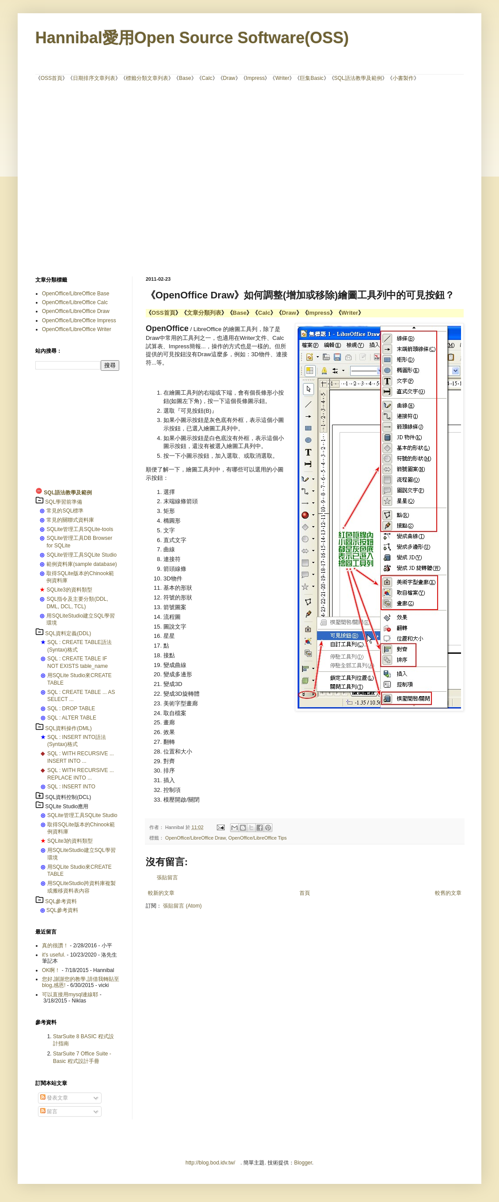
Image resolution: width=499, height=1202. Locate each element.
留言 (48, 1111)
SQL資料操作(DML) (68, 728)
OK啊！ (51, 970)
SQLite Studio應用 (66, 806)
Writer (282, 78)
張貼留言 (167, 877)
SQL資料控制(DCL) (68, 797)
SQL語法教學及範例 (358, 78)
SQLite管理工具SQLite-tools (79, 529)
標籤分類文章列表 (147, 78)
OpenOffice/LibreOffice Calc (75, 302)
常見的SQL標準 (64, 511)
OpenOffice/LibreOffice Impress (79, 320)
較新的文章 (161, 893)
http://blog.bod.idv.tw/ (210, 1163)
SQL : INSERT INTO (71, 787)
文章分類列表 (204, 312)
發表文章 (54, 1098)
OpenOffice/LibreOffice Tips (257, 837)
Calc (207, 78)
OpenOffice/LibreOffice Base (75, 293)
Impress (255, 78)
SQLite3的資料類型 (69, 590)
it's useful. (53, 955)
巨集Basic (311, 78)
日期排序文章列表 (94, 78)
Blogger (303, 1163)
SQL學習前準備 (63, 502)
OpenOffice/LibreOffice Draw (195, 837)
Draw (229, 78)
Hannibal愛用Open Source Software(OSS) (192, 38)
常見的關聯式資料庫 (70, 520)
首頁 (304, 893)
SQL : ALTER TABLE (71, 718)
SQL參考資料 (61, 901)
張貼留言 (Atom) (182, 906)
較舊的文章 (448, 893)
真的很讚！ (55, 945)
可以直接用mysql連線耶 (70, 994)
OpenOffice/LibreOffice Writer (76, 329)
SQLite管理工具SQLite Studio (81, 555)
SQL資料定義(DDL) (68, 633)
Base (185, 78)
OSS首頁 (51, 78)
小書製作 (403, 78)
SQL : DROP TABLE (71, 708)
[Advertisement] (83, 178)
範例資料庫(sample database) (81, 564)
